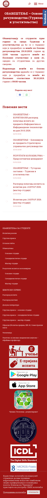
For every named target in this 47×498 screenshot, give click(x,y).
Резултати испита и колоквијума (17, 268)
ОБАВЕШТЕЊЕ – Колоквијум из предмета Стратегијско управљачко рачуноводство (28, 143)
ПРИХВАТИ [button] (33, 492)
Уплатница (7, 333)
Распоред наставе (10, 300)
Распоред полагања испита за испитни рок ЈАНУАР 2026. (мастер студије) (28, 187)
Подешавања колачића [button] (14, 492)
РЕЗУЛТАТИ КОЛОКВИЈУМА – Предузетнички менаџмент (28, 157)
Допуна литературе (11, 305)
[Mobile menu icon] (38, 4)
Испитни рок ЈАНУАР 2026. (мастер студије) (27, 201)
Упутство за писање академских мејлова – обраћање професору (20, 339)
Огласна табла (9, 243)
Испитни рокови (10, 233)
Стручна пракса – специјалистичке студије (21, 315)
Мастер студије (11, 263)
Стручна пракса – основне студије (17, 310)
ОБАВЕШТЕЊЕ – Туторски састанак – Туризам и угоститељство (27, 171)
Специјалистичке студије (16, 258)
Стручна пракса (9, 238)
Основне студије (12, 253)
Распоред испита (10, 295)
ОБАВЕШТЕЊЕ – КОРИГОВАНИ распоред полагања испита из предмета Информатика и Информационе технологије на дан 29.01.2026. (27, 122)
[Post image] (7, 116)
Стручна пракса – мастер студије (16, 320)
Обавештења (8, 248)
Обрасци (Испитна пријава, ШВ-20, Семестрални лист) (23, 326)
